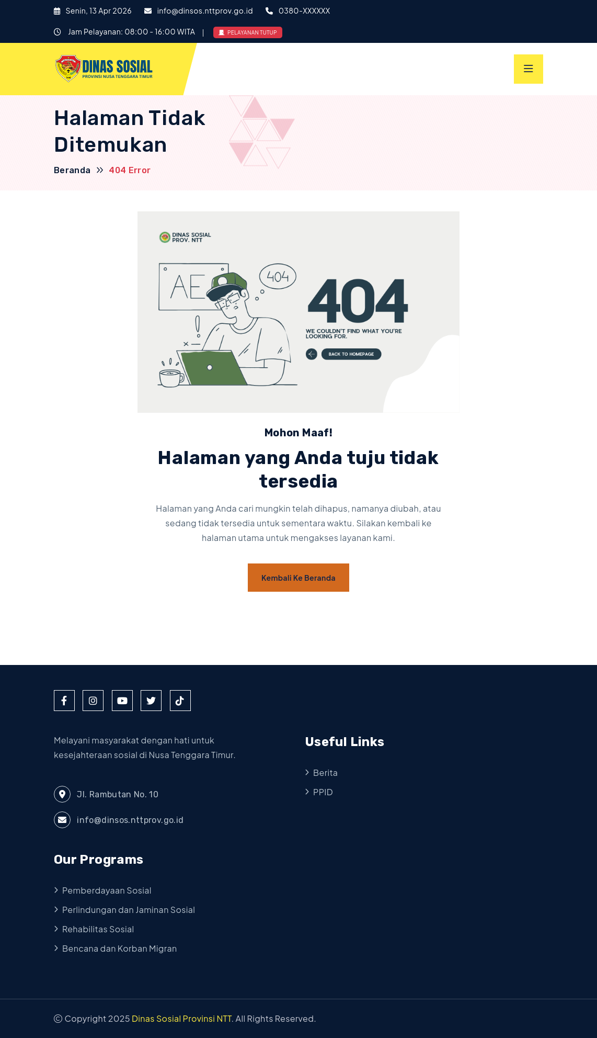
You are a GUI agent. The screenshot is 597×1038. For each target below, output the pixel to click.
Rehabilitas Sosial (98, 928)
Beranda (72, 170)
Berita (325, 772)
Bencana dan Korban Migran (119, 948)
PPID (323, 791)
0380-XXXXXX (304, 10)
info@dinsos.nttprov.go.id (205, 10)
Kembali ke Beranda (298, 577)
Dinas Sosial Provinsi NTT (182, 1018)
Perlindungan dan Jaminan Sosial (128, 909)
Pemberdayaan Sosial (107, 890)
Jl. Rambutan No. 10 (106, 794)
